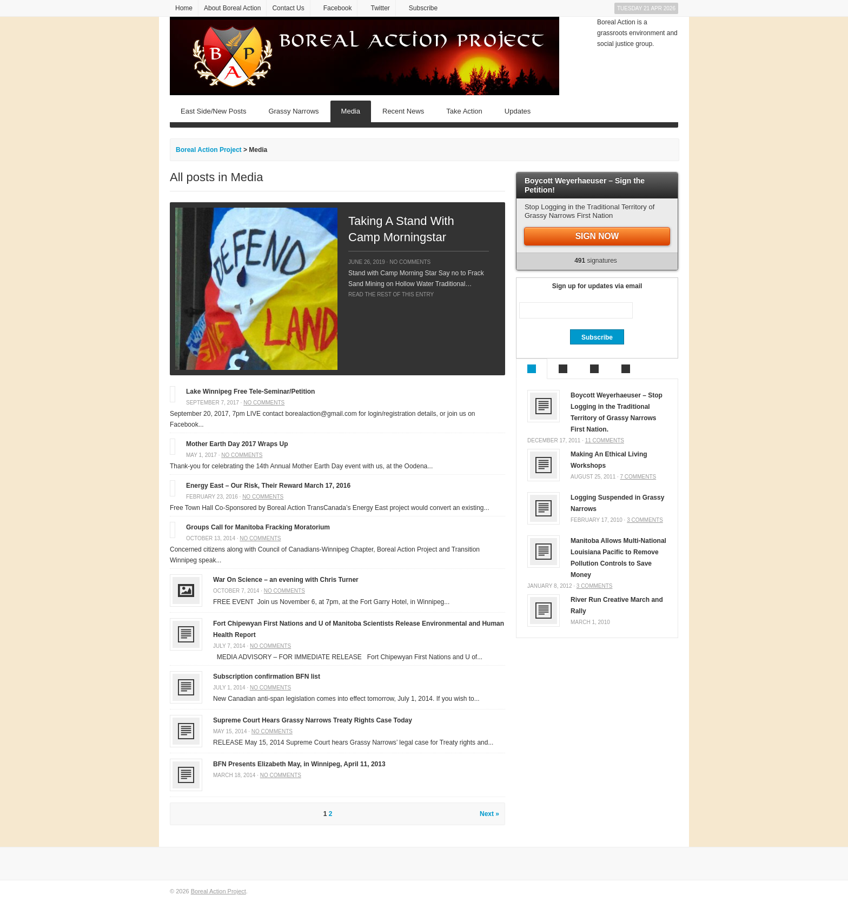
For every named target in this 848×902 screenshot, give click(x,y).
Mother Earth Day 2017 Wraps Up (237, 444)
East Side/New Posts (213, 111)
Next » (489, 814)
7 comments (638, 477)
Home (184, 8)
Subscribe (423, 8)
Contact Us (288, 8)
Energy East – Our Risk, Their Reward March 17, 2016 (268, 485)
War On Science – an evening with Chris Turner (286, 579)
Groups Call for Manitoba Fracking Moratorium (258, 527)
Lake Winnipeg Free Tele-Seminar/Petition (250, 391)
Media (350, 111)
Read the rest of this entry (391, 294)
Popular (531, 368)
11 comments (604, 440)
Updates (518, 111)
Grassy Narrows (293, 111)
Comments (594, 368)
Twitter (379, 8)
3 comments (645, 520)
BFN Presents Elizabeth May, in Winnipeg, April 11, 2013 (299, 764)
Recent (563, 368)
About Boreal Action (232, 8)
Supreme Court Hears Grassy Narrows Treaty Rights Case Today (312, 720)
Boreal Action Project (218, 891)
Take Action (464, 111)
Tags (625, 368)
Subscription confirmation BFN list (266, 676)
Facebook (337, 8)
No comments (409, 262)
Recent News (403, 111)
